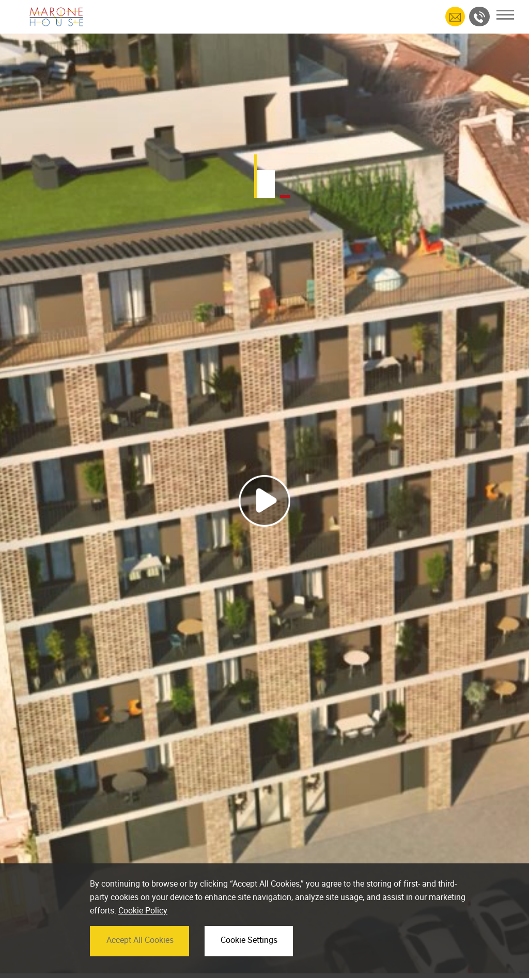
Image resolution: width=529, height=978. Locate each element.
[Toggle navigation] (505, 14)
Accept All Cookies (140, 958)
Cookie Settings (249, 958)
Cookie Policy (142, 929)
